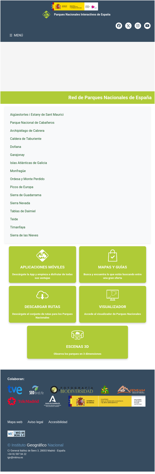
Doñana (15, 147)
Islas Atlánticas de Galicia (28, 163)
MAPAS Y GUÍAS (112, 267)
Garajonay (17, 155)
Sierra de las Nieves (24, 235)
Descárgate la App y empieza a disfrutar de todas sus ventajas (42, 276)
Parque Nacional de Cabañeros (32, 123)
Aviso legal (35, 422)
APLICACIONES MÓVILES (42, 267)
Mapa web (14, 422)
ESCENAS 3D (77, 346)
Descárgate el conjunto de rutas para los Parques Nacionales (42, 315)
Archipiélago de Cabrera (27, 131)
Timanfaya (17, 227)
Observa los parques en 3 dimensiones (77, 353)
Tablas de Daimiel (23, 211)
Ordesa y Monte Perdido (27, 179)
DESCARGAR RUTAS (42, 306)
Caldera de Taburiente (25, 139)
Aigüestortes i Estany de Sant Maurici (37, 114)
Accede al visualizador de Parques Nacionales (112, 313)
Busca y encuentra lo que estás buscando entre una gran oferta (113, 276)
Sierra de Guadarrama (25, 195)
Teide (14, 219)
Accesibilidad (57, 422)
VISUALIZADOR (112, 306)
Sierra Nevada (20, 203)
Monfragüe (18, 171)
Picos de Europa (21, 187)
